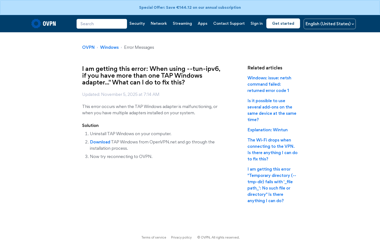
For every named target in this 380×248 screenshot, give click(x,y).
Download (100, 141)
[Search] (102, 24)
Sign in (257, 23)
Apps (202, 23)
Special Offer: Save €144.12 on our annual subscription (190, 7)
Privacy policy (181, 237)
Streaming (182, 23)
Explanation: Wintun (267, 129)
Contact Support (229, 23)
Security (137, 23)
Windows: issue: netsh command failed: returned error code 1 (269, 84)
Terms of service (154, 237)
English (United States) (328, 23)
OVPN (88, 47)
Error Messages (139, 47)
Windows (109, 47)
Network (159, 23)
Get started (283, 23)
